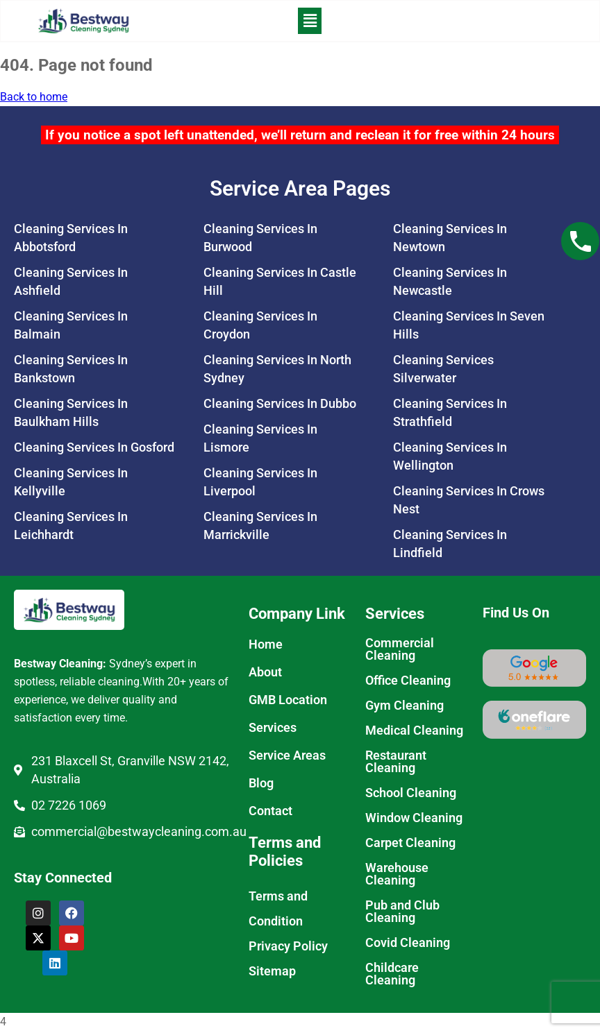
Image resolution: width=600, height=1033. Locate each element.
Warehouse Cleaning (396, 875)
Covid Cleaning (407, 944)
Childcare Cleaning (392, 975)
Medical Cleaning (414, 732)
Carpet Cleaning (410, 844)
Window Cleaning (413, 819)
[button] (309, 22)
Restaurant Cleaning (395, 763)
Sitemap (272, 973)
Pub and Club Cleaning (402, 913)
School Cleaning (410, 794)
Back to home (33, 98)
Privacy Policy (288, 948)
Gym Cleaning (404, 707)
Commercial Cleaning (399, 651)
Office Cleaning (408, 682)
